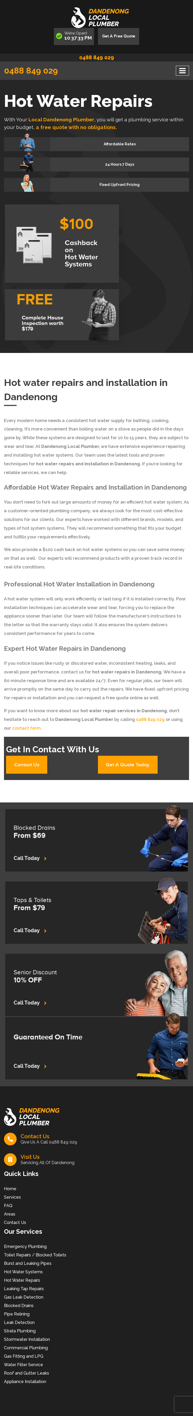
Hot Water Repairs (22, 1280)
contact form (26, 728)
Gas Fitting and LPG (23, 1356)
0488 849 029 (96, 57)
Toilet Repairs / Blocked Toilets (35, 1255)
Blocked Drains (19, 1306)
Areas (9, 1214)
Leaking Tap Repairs (24, 1289)
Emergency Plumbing (25, 1247)
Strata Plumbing (20, 1331)
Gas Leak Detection (23, 1297)
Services (12, 1197)
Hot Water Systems (23, 1272)
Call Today (55, 852)
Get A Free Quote (118, 36)
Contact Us (27, 765)
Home (10, 1189)
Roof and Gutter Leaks (26, 1373)
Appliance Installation (25, 1382)
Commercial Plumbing (26, 1348)
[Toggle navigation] (182, 71)
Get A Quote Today (128, 765)
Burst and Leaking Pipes (27, 1263)
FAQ (8, 1206)
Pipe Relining (17, 1314)
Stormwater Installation (27, 1339)
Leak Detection (19, 1323)
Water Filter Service (23, 1365)
